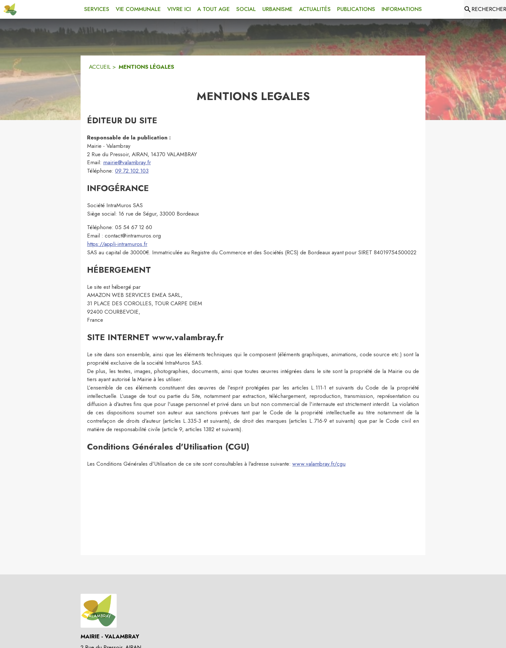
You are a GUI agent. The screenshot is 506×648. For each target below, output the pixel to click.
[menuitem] (96, 8)
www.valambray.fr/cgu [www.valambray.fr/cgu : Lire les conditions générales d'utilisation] (318, 464)
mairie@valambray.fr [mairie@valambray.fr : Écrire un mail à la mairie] (127, 162)
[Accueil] (10, 9)
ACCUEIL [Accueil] (100, 67)
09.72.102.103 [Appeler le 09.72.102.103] (132, 171)
